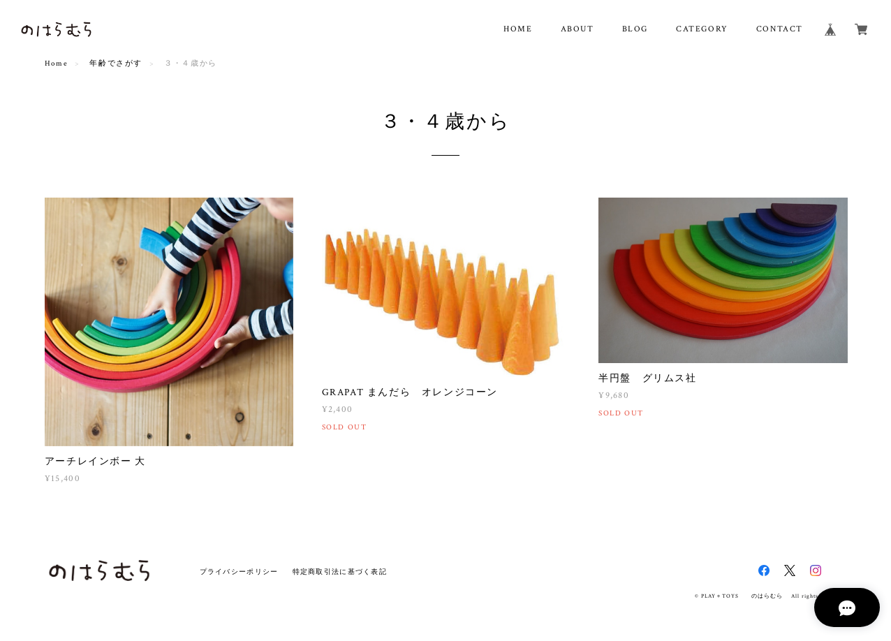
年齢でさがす (115, 63)
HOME (517, 29)
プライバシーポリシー (239, 571)
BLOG (635, 29)
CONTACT (779, 29)
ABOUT (577, 29)
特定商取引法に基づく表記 (340, 571)
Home (56, 63)
